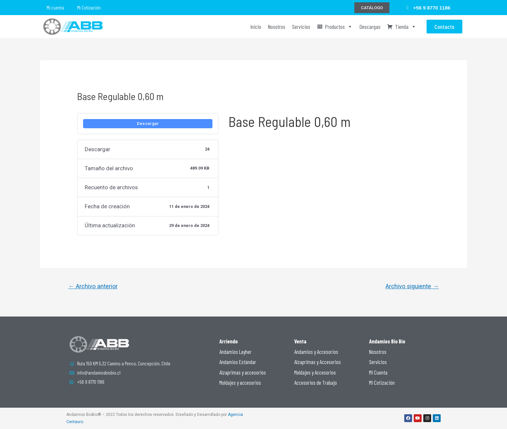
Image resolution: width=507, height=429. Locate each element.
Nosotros (276, 26)
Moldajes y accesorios (240, 382)
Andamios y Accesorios (316, 351)
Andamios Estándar (237, 361)
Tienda (405, 26)
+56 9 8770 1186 (431, 7)
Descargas (370, 26)
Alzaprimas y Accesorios (317, 361)
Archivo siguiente (412, 286)
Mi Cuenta (378, 372)
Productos (339, 26)
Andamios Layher (235, 351)
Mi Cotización (89, 7)
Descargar (148, 123)
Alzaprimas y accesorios (242, 372)
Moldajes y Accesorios (315, 372)
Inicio (255, 26)
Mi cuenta (55, 7)
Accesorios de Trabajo (315, 382)
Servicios (301, 26)
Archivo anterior (93, 286)
